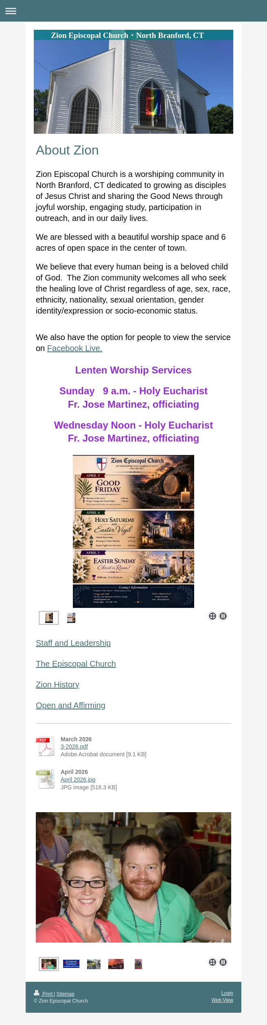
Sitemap (65, 994)
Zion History (57, 684)
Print (44, 994)
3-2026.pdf (74, 746)
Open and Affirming (70, 705)
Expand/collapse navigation (133, 11)
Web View (222, 1000)
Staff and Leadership (73, 642)
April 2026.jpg (78, 779)
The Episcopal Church (76, 663)
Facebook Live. (75, 348)
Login (227, 993)
